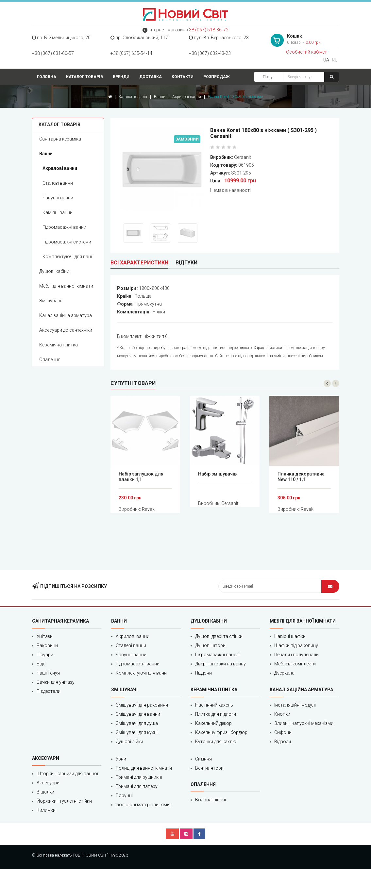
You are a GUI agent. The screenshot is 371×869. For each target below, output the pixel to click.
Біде (41, 663)
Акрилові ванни (186, 96)
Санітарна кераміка (60, 139)
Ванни (159, 96)
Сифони (283, 732)
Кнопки (282, 714)
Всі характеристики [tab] (139, 262)
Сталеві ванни (57, 183)
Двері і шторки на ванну (220, 663)
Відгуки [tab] (186, 262)
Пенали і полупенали (296, 654)
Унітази (45, 636)
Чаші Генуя (48, 673)
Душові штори (210, 645)
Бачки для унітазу (56, 682)
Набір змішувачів (217, 473)
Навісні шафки (290, 636)
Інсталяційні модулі (295, 705)
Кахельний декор (213, 723)
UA (326, 59)
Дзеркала (284, 673)
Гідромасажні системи (66, 241)
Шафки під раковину (296, 645)
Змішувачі (50, 300)
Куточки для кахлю (215, 741)
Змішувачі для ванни (138, 714)
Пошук (269, 77)
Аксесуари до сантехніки (65, 330)
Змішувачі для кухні (137, 732)
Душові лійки (129, 741)
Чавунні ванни (57, 197)
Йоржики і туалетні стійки (64, 801)
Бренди (121, 77)
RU (335, 59)
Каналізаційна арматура (65, 315)
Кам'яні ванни (57, 212)
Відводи (282, 741)
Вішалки (45, 791)
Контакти (183, 77)
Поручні (124, 795)
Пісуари (45, 654)
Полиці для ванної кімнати (144, 768)
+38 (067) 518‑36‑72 (207, 29)
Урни (121, 758)
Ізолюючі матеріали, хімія (143, 804)
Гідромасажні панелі (217, 654)
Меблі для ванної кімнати (66, 286)
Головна (46, 77)
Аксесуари (48, 782)
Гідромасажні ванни (64, 227)
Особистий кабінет (306, 52)
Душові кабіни (54, 271)
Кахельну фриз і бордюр (221, 732)
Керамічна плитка (58, 344)
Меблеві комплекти (295, 663)
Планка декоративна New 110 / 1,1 (301, 476)
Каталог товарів (84, 77)
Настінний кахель (214, 705)
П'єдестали (48, 691)
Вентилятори (209, 768)
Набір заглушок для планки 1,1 (141, 476)
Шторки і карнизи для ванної (67, 773)
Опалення (49, 359)
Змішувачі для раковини (142, 705)
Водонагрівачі (210, 799)
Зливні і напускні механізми (303, 723)
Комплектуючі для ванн (67, 256)
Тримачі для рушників (139, 777)
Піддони (203, 673)
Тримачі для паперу (137, 786)
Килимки (46, 810)
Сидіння (203, 758)
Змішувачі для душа (137, 723)
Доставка (150, 77)
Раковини (47, 645)
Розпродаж (216, 77)
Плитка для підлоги (215, 714)
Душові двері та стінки (219, 636)
